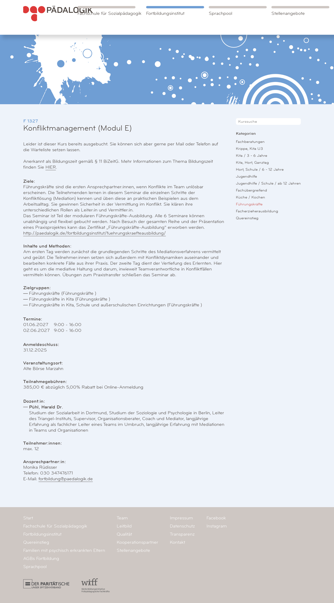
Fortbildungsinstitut (165, 13)
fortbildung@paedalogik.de (66, 479)
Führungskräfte (249, 204)
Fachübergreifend (251, 190)
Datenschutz (182, 526)
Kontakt (177, 542)
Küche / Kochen (250, 197)
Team (122, 518)
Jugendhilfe (246, 176)
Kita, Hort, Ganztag (252, 162)
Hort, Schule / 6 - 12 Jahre (260, 169)
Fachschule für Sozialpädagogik (109, 11)
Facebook (216, 518)
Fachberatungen (250, 141)
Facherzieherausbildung (257, 211)
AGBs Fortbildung (41, 558)
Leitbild (124, 526)
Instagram (216, 526)
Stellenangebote (288, 13)
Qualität (124, 534)
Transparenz (182, 534)
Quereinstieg (247, 218)
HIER (50, 167)
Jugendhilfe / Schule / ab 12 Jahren (268, 183)
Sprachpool (220, 13)
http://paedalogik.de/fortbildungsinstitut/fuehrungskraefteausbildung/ (94, 233)
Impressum (181, 518)
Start (28, 518)
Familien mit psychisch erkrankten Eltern (64, 550)
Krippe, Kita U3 (249, 148)
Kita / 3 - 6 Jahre (251, 155)
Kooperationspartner (137, 542)
